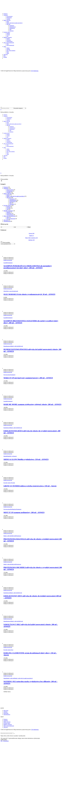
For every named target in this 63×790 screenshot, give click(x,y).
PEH (10, 29)
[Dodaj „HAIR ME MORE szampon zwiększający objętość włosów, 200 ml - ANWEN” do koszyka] (8, 398)
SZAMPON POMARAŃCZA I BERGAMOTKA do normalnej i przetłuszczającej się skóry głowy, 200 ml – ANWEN (28, 267)
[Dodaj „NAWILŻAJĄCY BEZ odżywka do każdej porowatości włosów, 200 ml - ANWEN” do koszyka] (8, 618)
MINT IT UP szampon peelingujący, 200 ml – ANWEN (24, 512)
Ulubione (5, 711)
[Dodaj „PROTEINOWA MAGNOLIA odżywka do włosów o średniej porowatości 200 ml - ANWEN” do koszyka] (8, 533)
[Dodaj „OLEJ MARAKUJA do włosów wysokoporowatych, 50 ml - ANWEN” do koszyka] (8, 288)
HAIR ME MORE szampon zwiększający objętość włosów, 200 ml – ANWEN (32, 404)
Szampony (6, 15)
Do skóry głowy (7, 32)
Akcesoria (6, 54)
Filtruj (29, 227)
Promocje (5, 13)
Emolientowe (12, 28)
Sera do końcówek (10, 45)
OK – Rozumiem (5, 741)
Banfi (7, 51)
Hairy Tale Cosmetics (10, 50)
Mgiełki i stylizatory (8, 37)
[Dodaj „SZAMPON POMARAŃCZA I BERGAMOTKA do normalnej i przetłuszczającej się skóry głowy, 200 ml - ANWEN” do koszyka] (8, 260)
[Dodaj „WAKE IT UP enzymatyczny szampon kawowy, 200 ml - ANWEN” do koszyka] (8, 372)
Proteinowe (11, 25)
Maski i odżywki (7, 20)
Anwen (7, 47)
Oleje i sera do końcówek (9, 42)
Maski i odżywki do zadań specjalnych (14, 22)
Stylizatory (8, 40)
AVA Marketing (34, 70)
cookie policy (4, 739)
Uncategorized (7, 221)
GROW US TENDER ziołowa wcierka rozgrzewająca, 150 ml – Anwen (30, 486)
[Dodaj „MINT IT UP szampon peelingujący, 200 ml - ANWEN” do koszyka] (8, 506)
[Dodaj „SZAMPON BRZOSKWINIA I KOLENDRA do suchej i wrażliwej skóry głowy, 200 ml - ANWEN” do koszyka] (8, 315)
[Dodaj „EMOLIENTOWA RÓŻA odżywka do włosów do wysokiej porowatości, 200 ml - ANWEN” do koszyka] (8, 425)
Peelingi (8, 33)
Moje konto (6, 710)
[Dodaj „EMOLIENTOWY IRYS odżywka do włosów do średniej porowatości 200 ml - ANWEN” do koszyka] (8, 590)
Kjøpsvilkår (6, 713)
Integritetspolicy (7, 714)
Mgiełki (8, 38)
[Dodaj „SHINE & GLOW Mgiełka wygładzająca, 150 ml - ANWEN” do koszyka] (8, 453)
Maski (7, 21)
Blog (5, 55)
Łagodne (8, 19)
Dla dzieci (11, 30)
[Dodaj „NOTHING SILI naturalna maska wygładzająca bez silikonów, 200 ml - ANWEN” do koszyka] (8, 675)
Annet (7, 53)
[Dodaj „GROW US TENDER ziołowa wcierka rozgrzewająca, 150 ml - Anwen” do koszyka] (8, 480)
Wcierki (8, 34)
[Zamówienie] (8, 244)
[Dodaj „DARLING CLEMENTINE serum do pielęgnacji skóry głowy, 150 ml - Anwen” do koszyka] (8, 647)
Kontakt (5, 57)
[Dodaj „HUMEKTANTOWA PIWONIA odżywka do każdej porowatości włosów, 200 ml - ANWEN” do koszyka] (8, 343)
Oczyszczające (9, 16)
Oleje (7, 44)
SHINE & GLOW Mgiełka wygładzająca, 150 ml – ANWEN (26, 459)
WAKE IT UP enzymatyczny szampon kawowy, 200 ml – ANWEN (28, 378)
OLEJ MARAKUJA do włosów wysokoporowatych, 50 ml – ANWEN (29, 294)
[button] (8, 257)
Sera (7, 36)
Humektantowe (12, 26)
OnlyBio (8, 49)
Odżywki (8, 24)
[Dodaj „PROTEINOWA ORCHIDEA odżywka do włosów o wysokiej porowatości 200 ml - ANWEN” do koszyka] (8, 561)
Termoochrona (9, 41)
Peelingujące (9, 17)
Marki (5, 46)
